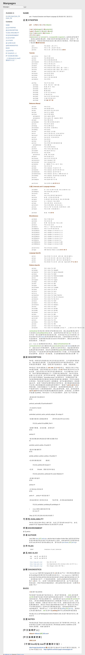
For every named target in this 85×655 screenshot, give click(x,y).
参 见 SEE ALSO (30, 553)
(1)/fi (9, 16)
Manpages (9, 3)
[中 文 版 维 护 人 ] (31, 629)
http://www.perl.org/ (36, 566)
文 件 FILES (28, 546)
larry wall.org (41, 538)
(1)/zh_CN (17, 16)
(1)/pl (12, 16)
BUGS (26, 588)
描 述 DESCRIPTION (32, 357)
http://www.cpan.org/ (36, 564)
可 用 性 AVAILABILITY (33, 519)
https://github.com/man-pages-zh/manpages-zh (58, 648)
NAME (26, 13)
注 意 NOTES (29, 618)
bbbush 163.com (41, 633)
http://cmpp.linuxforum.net (37, 647)
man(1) (43, 336)
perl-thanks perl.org (69, 542)
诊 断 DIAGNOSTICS (32, 569)
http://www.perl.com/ (36, 562)
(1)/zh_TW (9, 18)
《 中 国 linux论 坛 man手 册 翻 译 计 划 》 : (42, 643)
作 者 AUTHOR (29, 535)
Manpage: (6, 7)
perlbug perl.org (67, 608)
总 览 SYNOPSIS (30, 20)
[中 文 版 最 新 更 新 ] (32, 636)
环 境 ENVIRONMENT (32, 528)
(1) (6, 16)
